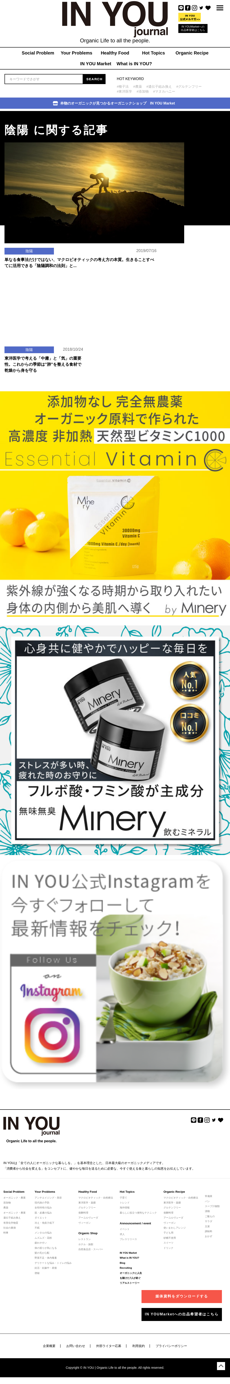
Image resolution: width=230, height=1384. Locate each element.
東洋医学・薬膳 (87, 1202)
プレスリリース (128, 1239)
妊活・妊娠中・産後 (46, 1267)
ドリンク (168, 1248)
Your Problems (45, 1191)
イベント (125, 1229)
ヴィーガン (84, 1222)
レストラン (84, 1239)
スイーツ (168, 1242)
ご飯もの (210, 1216)
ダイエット (41, 1217)
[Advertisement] (194, 139)
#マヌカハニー (164, 91)
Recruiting (126, 1267)
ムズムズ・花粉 (43, 1237)
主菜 (207, 1226)
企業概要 (49, 1346)
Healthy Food (87, 1191)
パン (207, 1201)
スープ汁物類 (212, 1206)
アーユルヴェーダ (88, 1217)
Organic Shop (87, 1233)
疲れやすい (41, 1242)
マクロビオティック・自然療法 (95, 1197)
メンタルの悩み (43, 1232)
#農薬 (137, 86)
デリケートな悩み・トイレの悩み (53, 1263)
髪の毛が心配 (42, 1252)
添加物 (7, 1202)
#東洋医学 (124, 91)
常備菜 (208, 1196)
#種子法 (123, 86)
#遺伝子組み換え (159, 86)
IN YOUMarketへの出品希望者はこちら (193, 28)
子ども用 (168, 1232)
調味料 (208, 1231)
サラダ (208, 1221)
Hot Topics (127, 1191)
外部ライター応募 (108, 1346)
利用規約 (138, 1346)
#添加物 (142, 91)
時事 (5, 1232)
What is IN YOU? (129, 1257)
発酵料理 (83, 1212)
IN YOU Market (128, 1252)
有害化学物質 (10, 1222)
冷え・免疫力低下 (44, 1222)
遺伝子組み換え (12, 1217)
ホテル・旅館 (85, 1244)
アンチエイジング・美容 (48, 1197)
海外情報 (125, 1207)
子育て (123, 1197)
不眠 (37, 1227)
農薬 (5, 1207)
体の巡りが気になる (46, 1248)
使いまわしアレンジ (175, 1227)
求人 (122, 1234)
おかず (208, 1236)
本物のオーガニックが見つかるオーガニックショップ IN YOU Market (114, 103)
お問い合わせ (75, 1346)
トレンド (125, 1202)
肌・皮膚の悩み (43, 1212)
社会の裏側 (9, 1227)
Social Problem (13, 1191)
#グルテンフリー (189, 86)
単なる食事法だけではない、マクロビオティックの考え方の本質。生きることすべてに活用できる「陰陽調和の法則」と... (79, 262)
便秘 (37, 1273)
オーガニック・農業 (14, 1197)
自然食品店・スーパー (90, 1249)
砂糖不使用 (170, 1237)
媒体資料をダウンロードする (181, 1296)
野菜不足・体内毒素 (46, 1257)
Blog (122, 1263)
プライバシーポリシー (171, 1346)
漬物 (207, 1211)
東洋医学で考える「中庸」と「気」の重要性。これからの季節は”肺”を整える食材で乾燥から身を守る (42, 364)
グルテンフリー (87, 1207)
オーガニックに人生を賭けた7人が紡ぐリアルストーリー (131, 1278)
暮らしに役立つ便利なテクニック (138, 1212)
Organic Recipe (174, 1191)
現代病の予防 (42, 1202)
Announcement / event (135, 1223)
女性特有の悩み (43, 1207)
